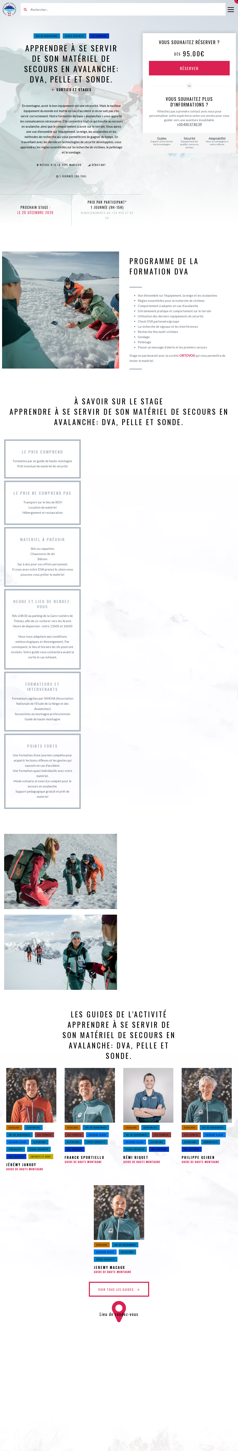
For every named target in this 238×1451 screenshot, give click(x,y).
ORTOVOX (187, 355)
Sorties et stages (71, 89)
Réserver (189, 68)
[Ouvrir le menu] (231, 9)
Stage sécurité (74, 35)
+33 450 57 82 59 (189, 124)
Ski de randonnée (47, 35)
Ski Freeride (99, 35)
